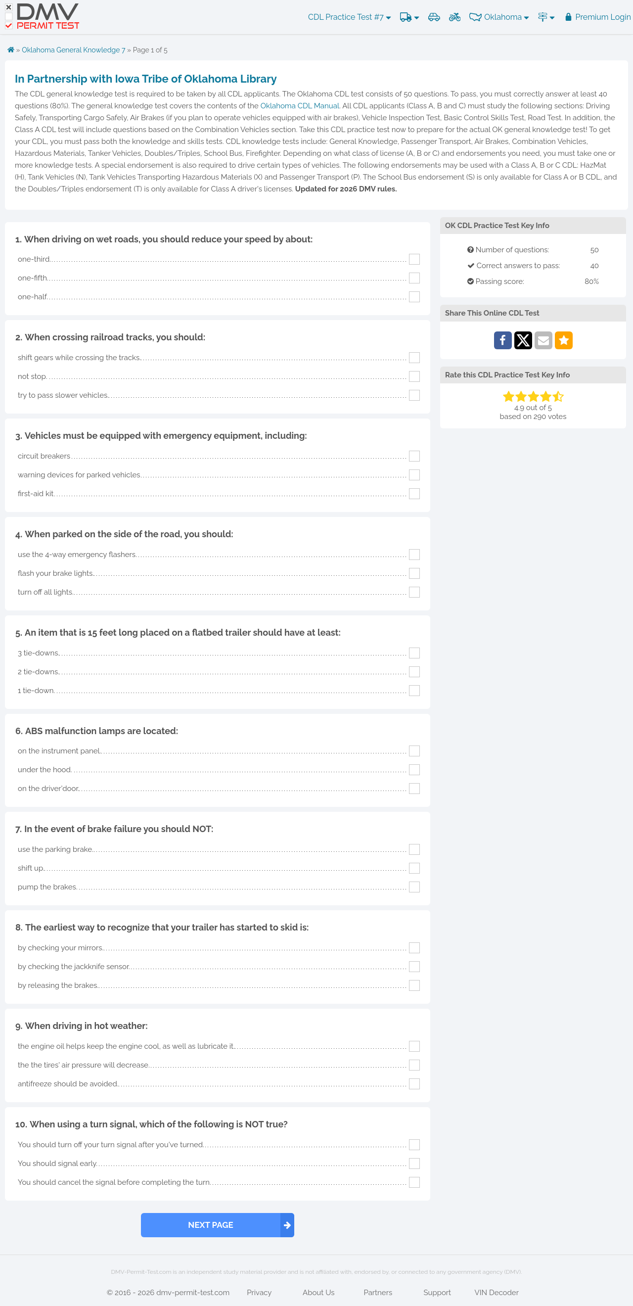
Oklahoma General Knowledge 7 (73, 50)
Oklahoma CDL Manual (300, 105)
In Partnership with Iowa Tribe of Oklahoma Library (146, 78)
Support (437, 1292)
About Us (318, 1292)
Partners (377, 1292)
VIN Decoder (497, 1292)
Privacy (259, 1292)
